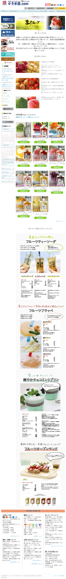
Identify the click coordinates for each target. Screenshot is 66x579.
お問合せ (51, 11)
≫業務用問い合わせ (36, 563)
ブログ (24, 11)
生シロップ (6, 101)
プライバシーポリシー (7, 181)
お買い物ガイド (14, 11)
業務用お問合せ (61, 11)
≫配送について (37, 536)
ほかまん (5, 98)
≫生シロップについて (57, 546)
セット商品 (6, 96)
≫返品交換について (15, 562)
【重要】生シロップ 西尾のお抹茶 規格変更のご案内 (8, 78)
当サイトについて (6, 168)
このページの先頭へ (59, 575)
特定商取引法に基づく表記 (7, 176)
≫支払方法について (15, 536)
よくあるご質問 (42, 11)
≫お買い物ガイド (37, 560)
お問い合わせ (5, 172)
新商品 (5, 93)
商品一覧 (4, 11)
